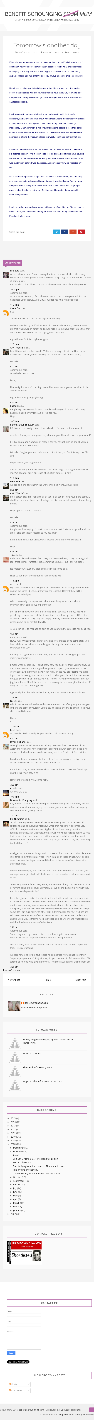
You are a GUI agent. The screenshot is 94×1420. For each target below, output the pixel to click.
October (17, 1177)
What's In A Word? (32, 1053)
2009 (13, 1140)
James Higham (17, 741)
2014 (13, 1122)
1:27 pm (14, 815)
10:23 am (15, 421)
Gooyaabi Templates (71, 1409)
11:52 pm (15, 580)
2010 (13, 1136)
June (15, 1191)
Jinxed (16, 1155)
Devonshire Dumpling (21, 800)
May (15, 1195)
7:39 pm (14, 784)
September (19, 1180)
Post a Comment (11, 970)
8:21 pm (14, 738)
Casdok (14, 405)
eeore (13, 584)
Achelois (14, 788)
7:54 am (14, 697)
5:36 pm (14, 489)
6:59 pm (14, 522)
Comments (15, 1390)
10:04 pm (15, 796)
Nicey (13, 700)
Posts (13, 1384)
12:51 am (15, 344)
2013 (13, 1125)
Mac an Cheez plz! (22, 1162)
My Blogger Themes (83, 1414)
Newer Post (14, 979)
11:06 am (15, 726)
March (16, 1202)
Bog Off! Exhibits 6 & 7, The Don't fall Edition (35, 1158)
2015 (13, 1118)
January (17, 1210)
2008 (13, 1144)
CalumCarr (15, 308)
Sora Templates (60, 1414)
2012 (13, 1129)
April (15, 1199)
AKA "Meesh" (17, 347)
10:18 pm (15, 289)
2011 (13, 1132)
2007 (13, 1213)
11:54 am (15, 477)
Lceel (12, 729)
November (19, 1151)
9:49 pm (14, 551)
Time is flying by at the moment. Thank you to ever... (39, 1166)
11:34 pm (15, 304)
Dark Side (15, 481)
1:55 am (14, 633)
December (18, 1147)
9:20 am (14, 402)
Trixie (13, 554)
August (17, 1184)
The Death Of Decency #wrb (37, 1067)
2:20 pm (14, 927)
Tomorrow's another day (25, 1169)
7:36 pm (14, 966)
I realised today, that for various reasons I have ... (37, 1173)
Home (48, 979)
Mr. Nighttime (17, 818)
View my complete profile (34, 1007)
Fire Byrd (14, 270)
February (18, 1206)
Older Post (80, 979)
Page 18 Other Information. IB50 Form (42, 1081)
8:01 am (14, 366)
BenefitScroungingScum (22, 424)
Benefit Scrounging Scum (31, 1409)
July (15, 1188)
